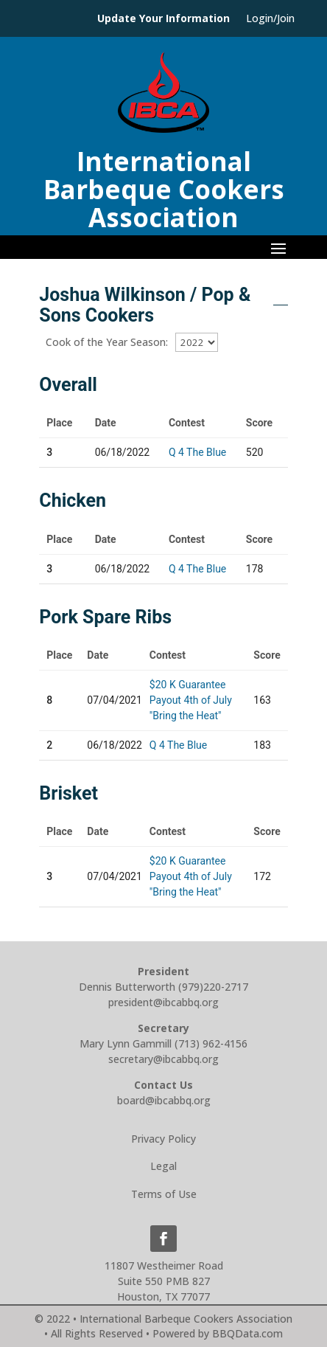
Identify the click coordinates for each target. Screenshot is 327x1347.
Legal (163, 1166)
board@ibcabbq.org (164, 1100)
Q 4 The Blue (197, 452)
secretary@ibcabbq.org (163, 1059)
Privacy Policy (163, 1139)
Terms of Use (164, 1194)
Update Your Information (163, 19)
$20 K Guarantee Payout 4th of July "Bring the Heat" (191, 700)
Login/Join (270, 19)
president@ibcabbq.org (163, 1002)
